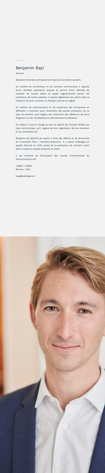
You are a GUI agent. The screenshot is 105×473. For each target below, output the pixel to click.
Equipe (19, 60)
